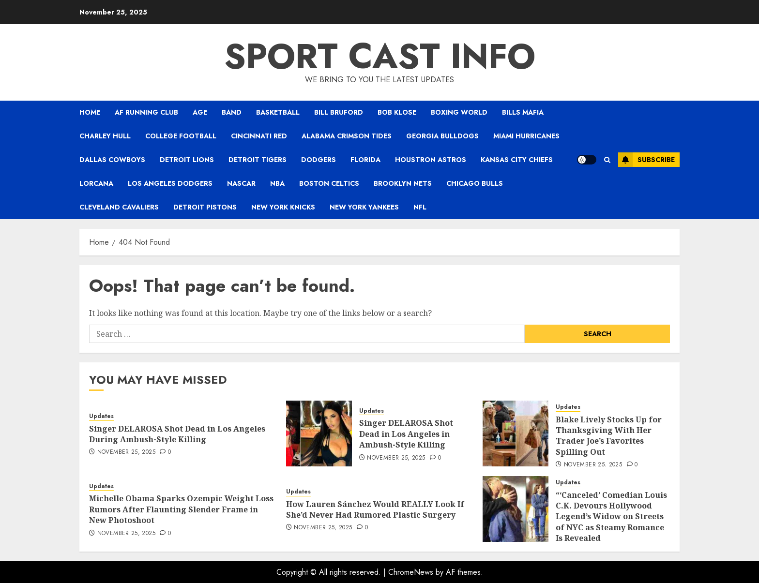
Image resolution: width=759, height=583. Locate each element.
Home (89, 112)
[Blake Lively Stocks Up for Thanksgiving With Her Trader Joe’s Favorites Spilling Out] (515, 433)
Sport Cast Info (379, 56)
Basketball (278, 112)
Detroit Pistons (205, 207)
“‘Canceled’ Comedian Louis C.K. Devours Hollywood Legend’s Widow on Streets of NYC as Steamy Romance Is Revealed (611, 517)
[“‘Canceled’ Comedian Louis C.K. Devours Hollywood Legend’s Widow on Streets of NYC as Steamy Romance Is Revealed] (515, 509)
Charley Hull (105, 136)
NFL (419, 207)
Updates (101, 416)
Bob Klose (397, 112)
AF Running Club (146, 112)
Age (200, 112)
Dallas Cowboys (112, 159)
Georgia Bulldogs (442, 136)
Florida (365, 159)
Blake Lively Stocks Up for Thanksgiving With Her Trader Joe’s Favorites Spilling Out (609, 435)
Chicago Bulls (474, 183)
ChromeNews (410, 572)
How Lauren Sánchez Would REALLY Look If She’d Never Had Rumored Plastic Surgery (375, 509)
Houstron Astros (430, 159)
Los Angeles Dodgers (170, 183)
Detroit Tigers (257, 159)
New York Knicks (283, 207)
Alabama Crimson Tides (347, 136)
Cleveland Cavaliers (119, 207)
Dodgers (318, 159)
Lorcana (96, 183)
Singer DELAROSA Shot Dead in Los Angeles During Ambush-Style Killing (177, 434)
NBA (277, 183)
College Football (180, 136)
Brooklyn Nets (403, 183)
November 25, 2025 (126, 452)
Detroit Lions (187, 159)
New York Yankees (364, 207)
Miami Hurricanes (526, 136)
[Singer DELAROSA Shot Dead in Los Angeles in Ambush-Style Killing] (319, 433)
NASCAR (241, 183)
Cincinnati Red (259, 136)
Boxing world (459, 112)
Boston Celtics (329, 183)
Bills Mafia (523, 112)
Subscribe (646, 159)
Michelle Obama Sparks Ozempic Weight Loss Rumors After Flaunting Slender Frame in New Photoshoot (181, 509)
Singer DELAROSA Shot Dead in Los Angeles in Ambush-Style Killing (406, 434)
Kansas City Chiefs (517, 159)
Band (232, 112)
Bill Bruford (338, 112)
